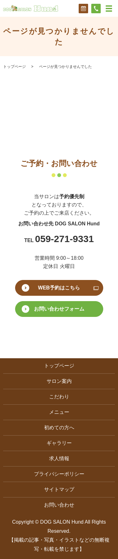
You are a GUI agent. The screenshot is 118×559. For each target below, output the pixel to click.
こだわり (59, 396)
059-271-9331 (64, 239)
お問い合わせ (59, 505)
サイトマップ (59, 489)
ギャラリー (59, 443)
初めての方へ (59, 427)
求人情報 (59, 458)
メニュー (59, 412)
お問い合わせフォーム (59, 309)
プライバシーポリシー (59, 474)
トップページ (14, 66)
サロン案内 (59, 381)
